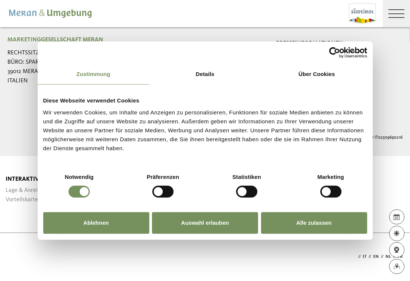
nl (388, 257)
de (353, 257)
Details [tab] (205, 74)
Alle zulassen (313, 223)
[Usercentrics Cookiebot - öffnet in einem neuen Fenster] (334, 52)
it (364, 257)
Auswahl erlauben (205, 223)
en (376, 257)
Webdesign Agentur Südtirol (16, 257)
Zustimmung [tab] (93, 74)
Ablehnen (96, 223)
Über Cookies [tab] (317, 74)
